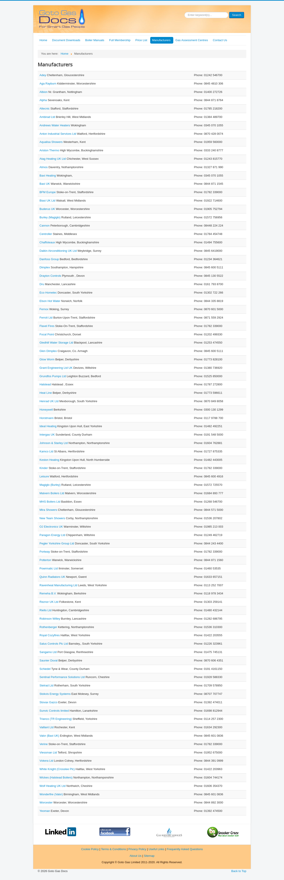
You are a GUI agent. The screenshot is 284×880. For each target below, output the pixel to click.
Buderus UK (47, 209)
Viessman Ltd (48, 752)
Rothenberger (48, 627)
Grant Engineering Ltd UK (56, 367)
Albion (43, 92)
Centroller (46, 234)
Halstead (45, 384)
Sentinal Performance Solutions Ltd (62, 677)
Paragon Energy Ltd (52, 535)
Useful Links (156, 849)
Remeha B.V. (48, 593)
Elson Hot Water (50, 301)
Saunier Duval (48, 660)
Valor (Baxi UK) (49, 735)
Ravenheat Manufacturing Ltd (58, 585)
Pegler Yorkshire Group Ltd (57, 543)
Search (236, 15)
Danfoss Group (49, 259)
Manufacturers (161, 40)
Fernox (44, 309)
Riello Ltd (45, 610)
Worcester (46, 802)
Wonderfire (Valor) (51, 794)
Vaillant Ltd (46, 727)
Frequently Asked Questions (185, 849)
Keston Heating (49, 459)
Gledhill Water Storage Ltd (56, 342)
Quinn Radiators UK (52, 576)
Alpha (43, 100)
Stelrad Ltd (46, 685)
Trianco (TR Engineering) (56, 719)
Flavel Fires (47, 326)
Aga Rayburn (48, 83)
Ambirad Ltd (47, 117)
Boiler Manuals (94, 40)
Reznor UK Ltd (49, 601)
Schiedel (45, 669)
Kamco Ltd (46, 451)
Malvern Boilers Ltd (52, 493)
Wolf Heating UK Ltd (52, 786)
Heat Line (46, 392)
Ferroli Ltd (46, 317)
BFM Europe (48, 192)
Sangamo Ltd (48, 652)
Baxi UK (45, 183)
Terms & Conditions (113, 849)
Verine (43, 744)
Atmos (43, 167)
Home (43, 40)
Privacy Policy (137, 849)
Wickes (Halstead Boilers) (56, 777)
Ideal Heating (48, 426)
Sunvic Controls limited (54, 710)
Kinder (44, 468)
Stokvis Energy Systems (55, 694)
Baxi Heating (48, 175)
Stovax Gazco (48, 702)
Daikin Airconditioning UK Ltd (58, 250)
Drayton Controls (50, 275)
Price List (141, 40)
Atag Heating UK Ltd (53, 158)
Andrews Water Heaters (55, 125)
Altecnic (44, 108)
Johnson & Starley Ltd (54, 443)
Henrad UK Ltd (49, 401)
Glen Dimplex (48, 351)
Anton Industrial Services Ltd (58, 133)
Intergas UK (47, 434)
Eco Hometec (48, 292)
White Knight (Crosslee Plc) (57, 769)
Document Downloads (66, 40)
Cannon (44, 225)
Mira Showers (48, 509)
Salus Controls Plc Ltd (54, 643)
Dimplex (45, 267)
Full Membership (119, 40)
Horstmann (46, 418)
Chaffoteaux (47, 242)
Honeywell (46, 409)
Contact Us (220, 40)
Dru (42, 284)
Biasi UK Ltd (47, 200)
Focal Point (47, 334)
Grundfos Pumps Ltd (53, 376)
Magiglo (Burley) (50, 484)
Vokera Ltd (46, 760)
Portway (45, 551)
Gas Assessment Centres (192, 40)
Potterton (45, 560)
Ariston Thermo (49, 150)
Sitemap (149, 855)
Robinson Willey (50, 618)
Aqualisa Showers (51, 142)
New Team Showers (52, 518)
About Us (135, 855)
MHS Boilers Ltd (50, 501)
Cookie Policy (90, 849)
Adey (43, 75)
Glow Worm (47, 359)
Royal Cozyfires (50, 635)
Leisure (44, 476)
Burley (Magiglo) (50, 217)
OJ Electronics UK (51, 526)
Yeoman (45, 811)
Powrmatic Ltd (49, 568)
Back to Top (238, 871)
